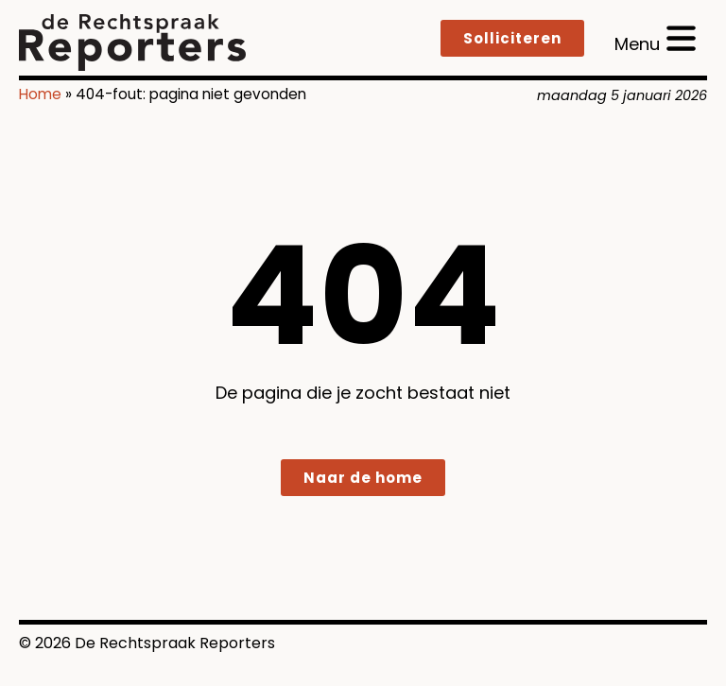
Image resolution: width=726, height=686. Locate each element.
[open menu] (655, 38)
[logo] (132, 42)
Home (40, 94)
